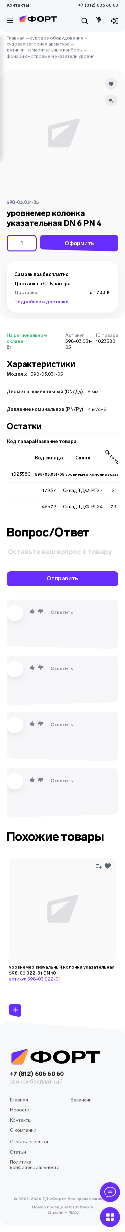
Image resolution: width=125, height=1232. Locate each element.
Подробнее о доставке (41, 302)
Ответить (62, 612)
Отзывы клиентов (30, 1141)
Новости (19, 1109)
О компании (23, 1130)
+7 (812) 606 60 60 (98, 5)
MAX (72, 1212)
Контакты (18, 5)
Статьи (18, 1152)
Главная (16, 38)
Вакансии (81, 1099)
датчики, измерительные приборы (45, 50)
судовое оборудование (56, 38)
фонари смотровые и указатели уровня (51, 56)
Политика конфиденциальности (34, 1165)
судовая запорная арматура (38, 44)
